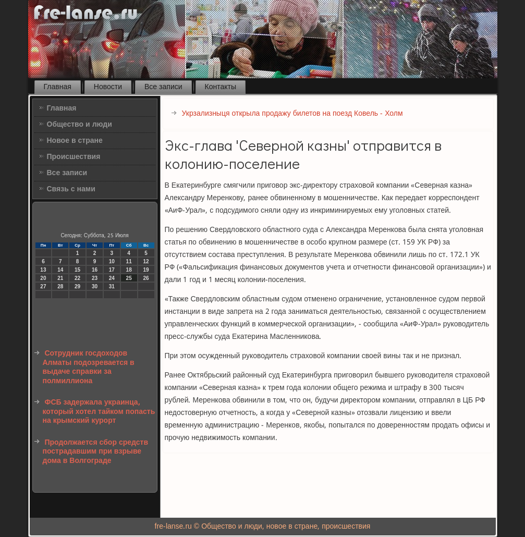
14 (60, 270)
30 (94, 286)
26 (146, 278)
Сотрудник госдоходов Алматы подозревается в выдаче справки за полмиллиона (89, 367)
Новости (108, 87)
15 (77, 270)
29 (77, 286)
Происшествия (74, 157)
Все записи (163, 87)
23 (94, 278)
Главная (57, 87)
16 (94, 270)
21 (60, 278)
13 (43, 270)
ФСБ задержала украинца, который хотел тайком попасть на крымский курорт (99, 411)
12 (146, 261)
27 (43, 286)
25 (129, 278)
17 (112, 270)
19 (146, 270)
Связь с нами (71, 189)
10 (112, 261)
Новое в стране (75, 141)
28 (60, 286)
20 (43, 278)
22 (77, 278)
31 (112, 286)
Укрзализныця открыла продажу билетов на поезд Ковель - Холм (292, 113)
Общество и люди (79, 124)
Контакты (220, 87)
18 (129, 270)
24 (112, 278)
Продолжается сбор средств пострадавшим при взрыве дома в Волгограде (96, 451)
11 (129, 261)
